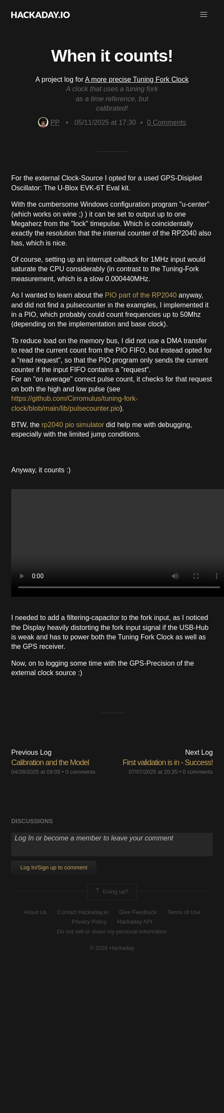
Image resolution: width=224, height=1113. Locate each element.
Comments (166, 122)
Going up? (111, 891)
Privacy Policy (89, 921)
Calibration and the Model (50, 762)
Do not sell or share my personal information (112, 931)
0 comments (80, 772)
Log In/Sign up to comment (53, 867)
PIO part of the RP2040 (141, 295)
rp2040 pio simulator (72, 424)
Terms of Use (184, 912)
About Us (35, 912)
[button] (203, 14)
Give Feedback (138, 912)
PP (49, 122)
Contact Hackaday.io (83, 912)
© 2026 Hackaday (112, 948)
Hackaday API (134, 921)
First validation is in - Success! (168, 762)
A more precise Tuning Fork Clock (137, 79)
